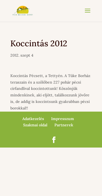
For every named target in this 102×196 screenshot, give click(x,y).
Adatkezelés (33, 118)
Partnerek (63, 124)
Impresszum (62, 118)
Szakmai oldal (35, 124)
